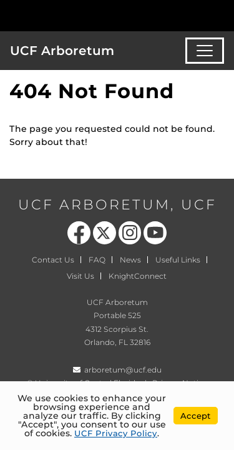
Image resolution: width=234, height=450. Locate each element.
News (130, 259)
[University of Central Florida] (94, 15)
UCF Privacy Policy (115, 433)
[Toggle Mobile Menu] (221, 15)
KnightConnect (138, 276)
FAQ (97, 259)
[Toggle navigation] (204, 51)
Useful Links (177, 259)
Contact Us (53, 259)
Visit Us (80, 276)
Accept (195, 416)
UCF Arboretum (62, 50)
